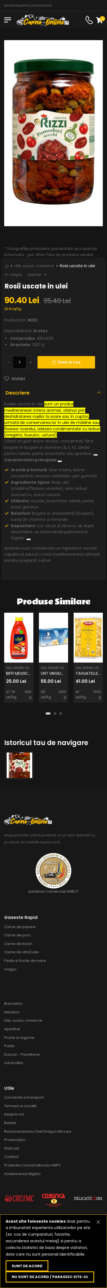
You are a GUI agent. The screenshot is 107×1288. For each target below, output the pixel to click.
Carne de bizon (18, 943)
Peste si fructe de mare (25, 960)
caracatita (13, 1062)
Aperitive (12, 1029)
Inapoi (16, 275)
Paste (9, 1046)
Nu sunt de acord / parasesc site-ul (50, 1276)
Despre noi (14, 1114)
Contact (11, 1156)
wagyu (10, 969)
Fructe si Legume (19, 1037)
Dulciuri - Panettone (22, 1054)
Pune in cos (66, 362)
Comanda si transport (24, 1097)
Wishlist (18, 379)
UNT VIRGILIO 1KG (56, 673)
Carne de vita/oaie (21, 952)
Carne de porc (17, 935)
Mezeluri (11, 1012)
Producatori (15, 1139)
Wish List (11, 1148)
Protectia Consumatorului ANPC (32, 1165)
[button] (48, 713)
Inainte (34, 275)
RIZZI (33, 320)
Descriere (17, 392)
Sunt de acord (27, 1266)
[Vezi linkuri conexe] (95, 455)
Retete (10, 1122)
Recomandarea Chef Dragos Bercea (37, 1131)
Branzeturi (13, 1003)
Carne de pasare (20, 926)
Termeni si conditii (20, 1106)
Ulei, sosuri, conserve (34, 266)
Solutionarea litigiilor (22, 1173)
